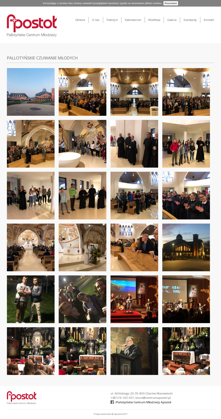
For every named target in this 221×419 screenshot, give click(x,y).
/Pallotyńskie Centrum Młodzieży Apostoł (143, 402)
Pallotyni (112, 20)
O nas (95, 20)
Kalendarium (133, 20)
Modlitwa (154, 20)
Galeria (171, 20)
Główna (80, 20)
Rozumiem (171, 3)
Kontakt (209, 20)
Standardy (190, 20)
